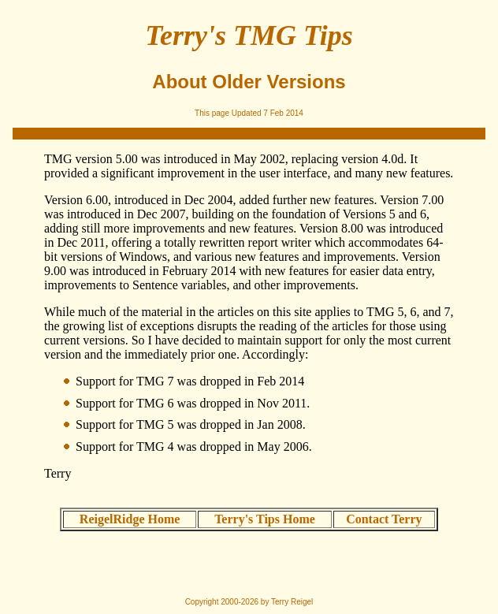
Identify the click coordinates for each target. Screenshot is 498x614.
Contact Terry (384, 519)
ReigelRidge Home (130, 519)
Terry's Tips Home (264, 519)
